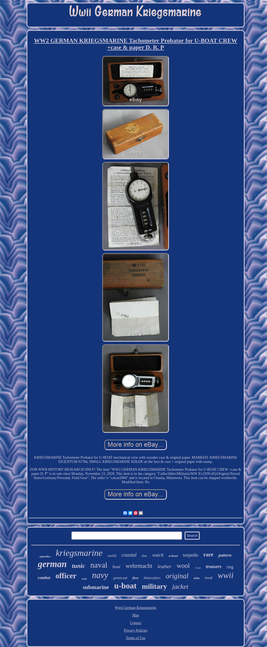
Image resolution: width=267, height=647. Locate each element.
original (177, 576)
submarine (96, 587)
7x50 (198, 567)
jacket (180, 586)
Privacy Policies (136, 630)
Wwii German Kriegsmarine (135, 608)
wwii (225, 575)
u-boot (173, 556)
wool (183, 565)
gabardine (45, 556)
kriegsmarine (79, 553)
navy (100, 575)
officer (66, 576)
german (52, 564)
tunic (78, 565)
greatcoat (120, 578)
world (112, 556)
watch (157, 555)
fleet (135, 578)
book (209, 578)
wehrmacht (139, 566)
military (154, 586)
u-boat (125, 585)
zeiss (196, 578)
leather (164, 566)
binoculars (152, 578)
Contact (135, 623)
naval (98, 565)
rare (208, 554)
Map (135, 615)
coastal (129, 555)
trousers (213, 566)
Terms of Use (135, 638)
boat (116, 566)
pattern (225, 555)
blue (144, 556)
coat (84, 578)
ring (230, 567)
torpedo (190, 555)
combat (44, 577)
